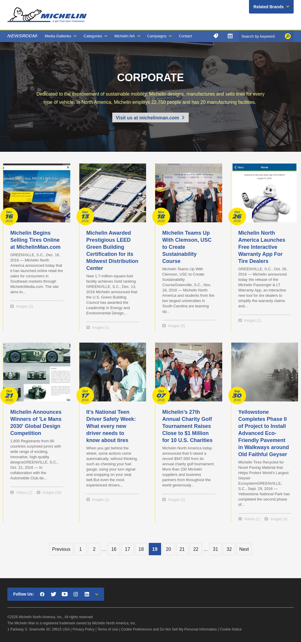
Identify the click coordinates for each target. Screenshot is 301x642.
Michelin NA (124, 36)
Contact (185, 36)
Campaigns (157, 36)
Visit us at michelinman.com (147, 117)
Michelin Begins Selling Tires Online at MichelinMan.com (35, 240)
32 (229, 549)
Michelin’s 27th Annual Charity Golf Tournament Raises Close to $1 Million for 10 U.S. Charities (187, 426)
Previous (61, 549)
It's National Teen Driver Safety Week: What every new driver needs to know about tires (111, 426)
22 (195, 549)
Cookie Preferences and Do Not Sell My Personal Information (169, 629)
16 (113, 549)
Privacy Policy (84, 629)
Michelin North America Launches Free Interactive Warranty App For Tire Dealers (261, 247)
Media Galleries (58, 36)
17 (127, 549)
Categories (92, 36)
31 (215, 549)
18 (141, 549)
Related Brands (268, 6)
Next (244, 549)
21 (182, 549)
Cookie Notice (231, 629)
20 (168, 549)
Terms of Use (107, 629)
